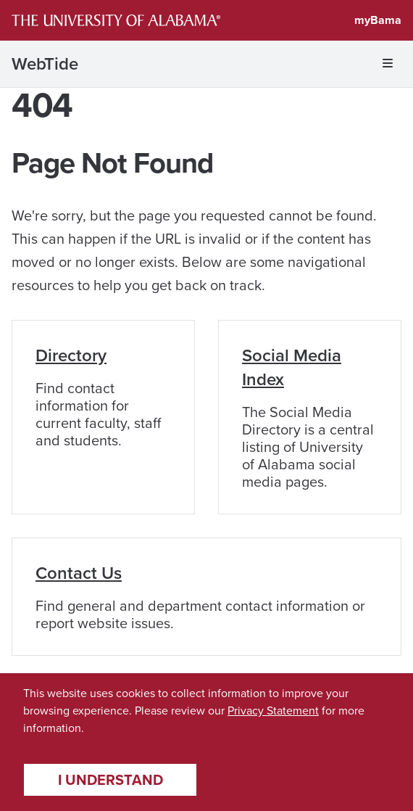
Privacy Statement (273, 710)
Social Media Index (291, 367)
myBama (377, 20)
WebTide (45, 63)
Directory (71, 355)
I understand (110, 780)
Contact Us (79, 573)
